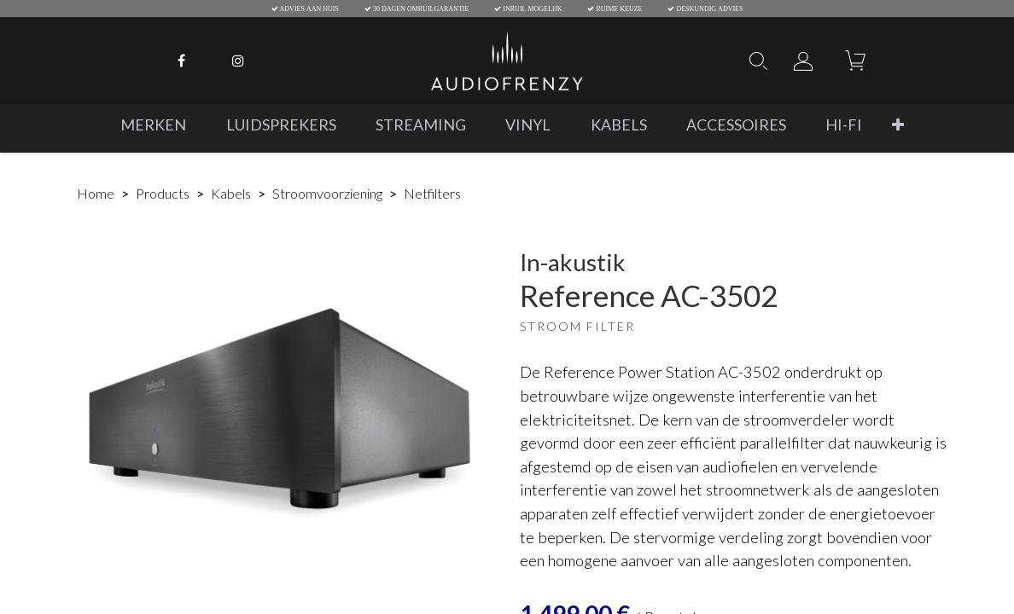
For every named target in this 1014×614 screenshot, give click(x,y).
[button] (898, 125)
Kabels (231, 193)
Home (95, 193)
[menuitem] (153, 125)
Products (162, 193)
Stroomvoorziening (327, 193)
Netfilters (432, 193)
